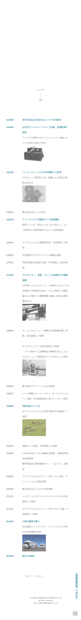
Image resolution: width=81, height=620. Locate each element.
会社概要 (10, 17)
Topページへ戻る (33, 576)
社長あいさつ (39, 17)
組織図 (9, 22)
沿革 (24, 17)
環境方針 (24, 22)
